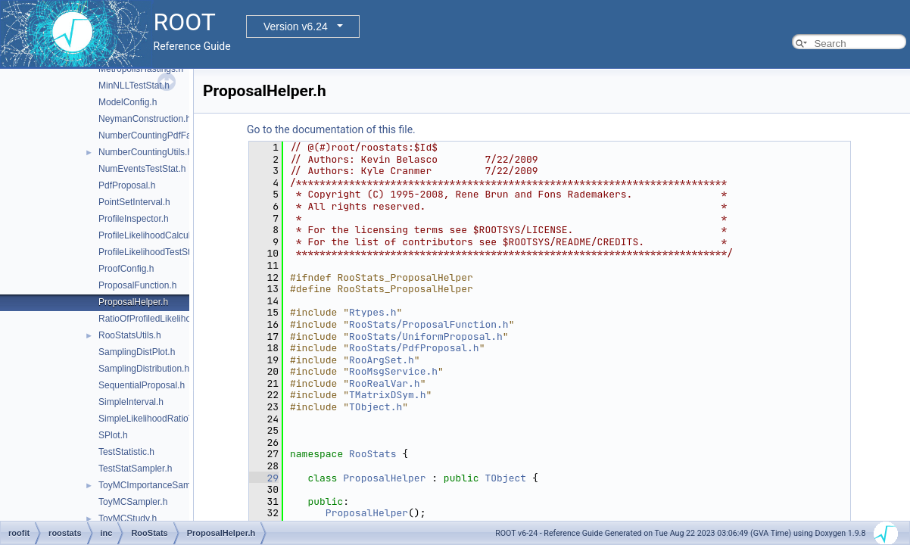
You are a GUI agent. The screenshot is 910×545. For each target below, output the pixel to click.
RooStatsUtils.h (129, 335)
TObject (505, 478)
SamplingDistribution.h (143, 368)
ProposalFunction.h (137, 285)
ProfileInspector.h (133, 218)
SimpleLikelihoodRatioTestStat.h (163, 418)
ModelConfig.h (127, 102)
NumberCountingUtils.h (145, 152)
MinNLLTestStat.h (134, 85)
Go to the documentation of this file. (331, 129)
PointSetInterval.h (134, 202)
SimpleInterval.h (131, 402)
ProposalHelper (384, 478)
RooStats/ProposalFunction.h (429, 324)
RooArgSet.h (381, 359)
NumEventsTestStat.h (141, 169)
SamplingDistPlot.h (136, 352)
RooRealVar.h (384, 383)
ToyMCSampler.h (132, 502)
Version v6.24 (295, 26)
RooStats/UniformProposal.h (426, 336)
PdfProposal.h (126, 185)
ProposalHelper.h (133, 302)
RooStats (372, 453)
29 (264, 478)
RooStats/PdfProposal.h (414, 347)
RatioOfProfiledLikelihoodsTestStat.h (172, 318)
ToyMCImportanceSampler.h (155, 485)
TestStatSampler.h (135, 468)
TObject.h (375, 406)
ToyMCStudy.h (127, 518)
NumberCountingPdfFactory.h (158, 135)
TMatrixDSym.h (387, 394)
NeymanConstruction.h (144, 119)
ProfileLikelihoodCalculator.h (155, 235)
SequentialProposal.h (141, 385)
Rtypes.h (372, 312)
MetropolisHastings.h (140, 69)
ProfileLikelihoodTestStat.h (151, 252)
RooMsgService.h (393, 371)
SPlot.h (113, 435)
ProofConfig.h (126, 268)
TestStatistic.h (126, 452)
